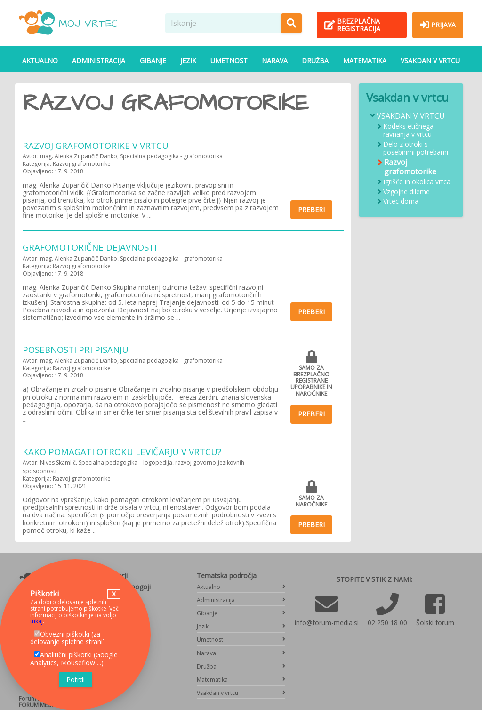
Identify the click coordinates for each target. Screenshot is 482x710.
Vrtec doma (400, 201)
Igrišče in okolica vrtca (416, 182)
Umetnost (229, 60)
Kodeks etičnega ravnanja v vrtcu (408, 130)
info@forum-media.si (327, 622)
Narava (275, 60)
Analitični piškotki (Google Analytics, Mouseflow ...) (74, 658)
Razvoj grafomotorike (410, 167)
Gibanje (153, 60)
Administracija (98, 60)
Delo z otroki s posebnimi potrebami (415, 148)
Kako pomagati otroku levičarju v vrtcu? (122, 451)
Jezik (188, 60)
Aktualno (40, 60)
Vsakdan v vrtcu (430, 60)
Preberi (311, 209)
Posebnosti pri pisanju (76, 349)
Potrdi (75, 679)
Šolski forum (435, 622)
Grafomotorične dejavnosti (90, 247)
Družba (315, 60)
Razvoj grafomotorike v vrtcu (96, 145)
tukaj (36, 621)
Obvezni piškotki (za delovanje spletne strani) (67, 637)
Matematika (364, 60)
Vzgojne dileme (406, 192)
